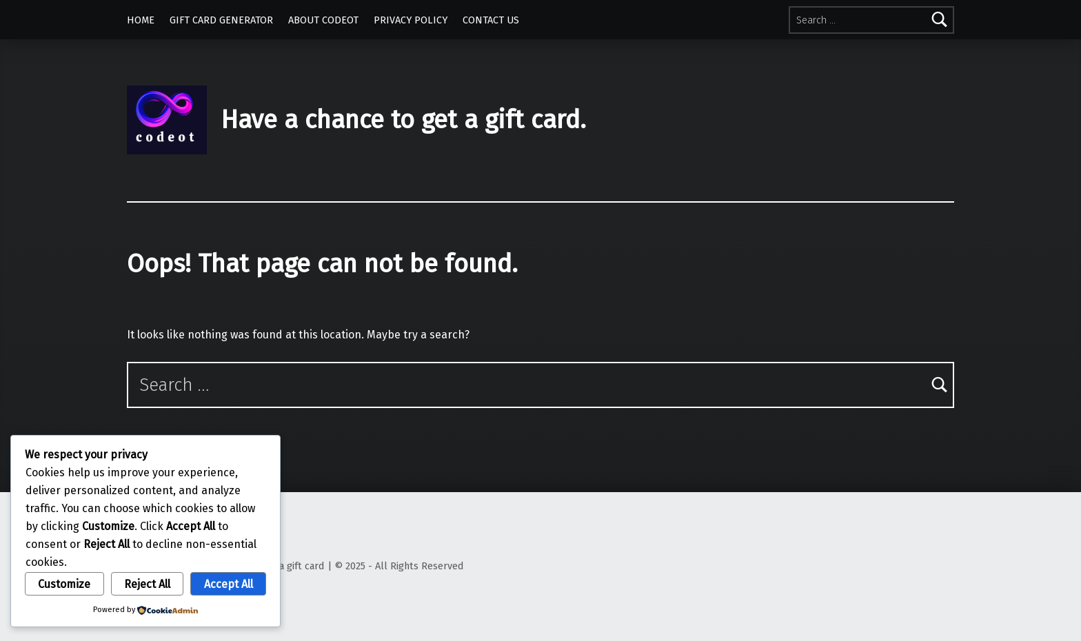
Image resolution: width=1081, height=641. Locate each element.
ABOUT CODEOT (323, 20)
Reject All (147, 584)
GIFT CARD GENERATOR (221, 20)
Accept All (228, 584)
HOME (140, 20)
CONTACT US (491, 20)
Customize (64, 584)
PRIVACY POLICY (410, 20)
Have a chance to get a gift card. (403, 120)
